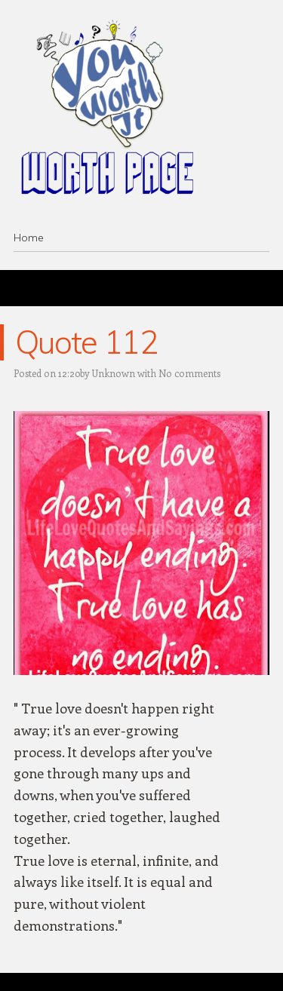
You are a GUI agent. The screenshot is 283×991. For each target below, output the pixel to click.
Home (29, 237)
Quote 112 (86, 342)
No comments (189, 373)
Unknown (113, 373)
